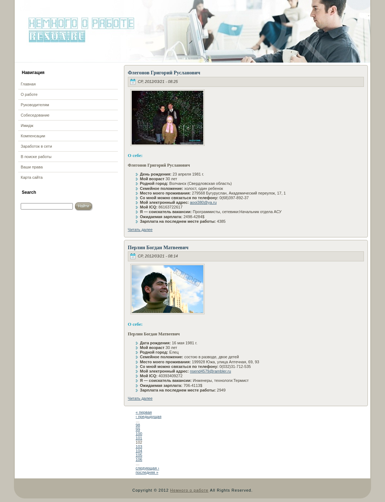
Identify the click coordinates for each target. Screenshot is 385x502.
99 (138, 429)
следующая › (147, 468)
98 (138, 425)
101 (139, 438)
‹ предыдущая (148, 416)
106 (139, 459)
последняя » (147, 472)
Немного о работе (189, 490)
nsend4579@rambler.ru (210, 371)
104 (139, 451)
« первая (144, 412)
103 (139, 446)
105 (139, 455)
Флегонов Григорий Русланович (164, 72)
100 (139, 434)
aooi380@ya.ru (203, 202)
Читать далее (140, 229)
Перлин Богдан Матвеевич (158, 247)
